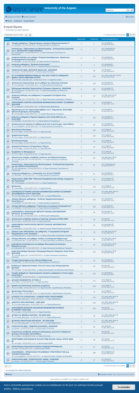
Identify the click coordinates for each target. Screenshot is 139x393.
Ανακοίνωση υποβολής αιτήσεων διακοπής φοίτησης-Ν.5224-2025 (40, 219)
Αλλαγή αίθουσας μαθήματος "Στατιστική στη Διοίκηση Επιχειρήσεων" (42, 206)
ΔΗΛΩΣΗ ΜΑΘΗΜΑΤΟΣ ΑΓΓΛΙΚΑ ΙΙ (26, 280)
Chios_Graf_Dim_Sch (25, 79)
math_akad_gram (23, 196)
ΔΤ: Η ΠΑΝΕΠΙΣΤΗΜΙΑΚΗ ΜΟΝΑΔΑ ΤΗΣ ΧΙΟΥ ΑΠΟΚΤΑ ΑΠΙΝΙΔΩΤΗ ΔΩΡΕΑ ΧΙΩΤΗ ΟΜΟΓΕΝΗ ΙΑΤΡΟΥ (40, 77)
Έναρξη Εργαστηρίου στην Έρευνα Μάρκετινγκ (32, 260)
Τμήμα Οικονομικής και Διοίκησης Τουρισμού (57, 99)
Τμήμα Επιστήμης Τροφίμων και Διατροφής (58, 356)
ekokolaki (18, 45)
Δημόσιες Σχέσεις (55, 79)
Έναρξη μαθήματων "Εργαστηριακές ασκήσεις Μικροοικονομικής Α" (41, 43)
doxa (19, 270)
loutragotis (21, 183)
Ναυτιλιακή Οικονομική (21, 130)
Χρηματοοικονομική (20, 135)
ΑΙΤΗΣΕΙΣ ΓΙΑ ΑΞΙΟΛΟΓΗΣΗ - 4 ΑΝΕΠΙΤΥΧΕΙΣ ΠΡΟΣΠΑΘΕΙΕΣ (37, 297)
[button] (133, 34)
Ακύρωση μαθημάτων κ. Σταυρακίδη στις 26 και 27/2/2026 (36, 173)
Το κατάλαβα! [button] (124, 387)
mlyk (19, 343)
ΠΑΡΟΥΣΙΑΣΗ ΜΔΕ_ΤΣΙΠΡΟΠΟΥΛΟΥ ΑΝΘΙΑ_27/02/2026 (35, 359)
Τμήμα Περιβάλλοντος (49, 183)
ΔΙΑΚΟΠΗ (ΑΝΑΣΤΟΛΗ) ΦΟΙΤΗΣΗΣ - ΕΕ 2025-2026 (33, 321)
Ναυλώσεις (16, 186)
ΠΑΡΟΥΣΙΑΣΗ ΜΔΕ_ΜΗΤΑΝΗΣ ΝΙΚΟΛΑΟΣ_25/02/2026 (34, 70)
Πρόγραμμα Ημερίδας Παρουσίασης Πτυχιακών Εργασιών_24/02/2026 (41, 88)
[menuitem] (29, 16)
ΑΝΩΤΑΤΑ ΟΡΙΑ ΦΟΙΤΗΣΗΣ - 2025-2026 (28, 302)
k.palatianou (22, 356)
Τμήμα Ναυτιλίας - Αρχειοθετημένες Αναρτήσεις (55, 288)
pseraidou (21, 90)
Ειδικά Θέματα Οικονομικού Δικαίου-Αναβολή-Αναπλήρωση (37, 346)
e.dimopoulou (19, 52)
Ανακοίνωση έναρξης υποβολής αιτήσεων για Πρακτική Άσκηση (39, 157)
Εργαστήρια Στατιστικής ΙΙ (23, 291)
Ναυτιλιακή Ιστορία (20, 141)
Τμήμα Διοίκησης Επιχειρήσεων (49, 45)
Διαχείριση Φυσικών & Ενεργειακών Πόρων (30, 146)
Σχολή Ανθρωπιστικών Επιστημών (52, 114)
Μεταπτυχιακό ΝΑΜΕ (46, 343)
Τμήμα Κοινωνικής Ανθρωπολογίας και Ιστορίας (55, 228)
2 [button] (130, 35)
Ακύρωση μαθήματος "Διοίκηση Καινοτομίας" (31, 64)
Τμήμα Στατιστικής (45, 221)
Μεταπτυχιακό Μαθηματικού (50, 106)
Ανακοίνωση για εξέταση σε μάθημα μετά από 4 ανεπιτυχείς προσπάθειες (43, 124)
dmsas (17, 72)
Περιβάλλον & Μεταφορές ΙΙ (23, 152)
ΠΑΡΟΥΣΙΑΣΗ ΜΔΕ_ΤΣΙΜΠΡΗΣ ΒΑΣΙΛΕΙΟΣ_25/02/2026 (35, 326)
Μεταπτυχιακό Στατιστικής (45, 72)
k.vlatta (20, 132)
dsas (19, 221)
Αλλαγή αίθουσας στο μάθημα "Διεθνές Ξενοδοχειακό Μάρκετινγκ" (40, 239)
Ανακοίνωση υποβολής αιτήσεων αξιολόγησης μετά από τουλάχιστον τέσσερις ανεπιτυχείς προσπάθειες (41, 333)
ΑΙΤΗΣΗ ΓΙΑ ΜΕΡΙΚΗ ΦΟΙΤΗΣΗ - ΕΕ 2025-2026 (31, 315)
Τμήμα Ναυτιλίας (45, 132)
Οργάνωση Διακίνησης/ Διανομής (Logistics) (31, 286)
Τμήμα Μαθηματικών (54, 196)
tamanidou (18, 228)
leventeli (20, 114)
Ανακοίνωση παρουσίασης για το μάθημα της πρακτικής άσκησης (40, 83)
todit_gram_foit (20, 99)
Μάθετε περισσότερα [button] (23, 389)
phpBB (65, 379)
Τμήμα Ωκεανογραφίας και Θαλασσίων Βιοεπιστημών (56, 270)
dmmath (20, 106)
